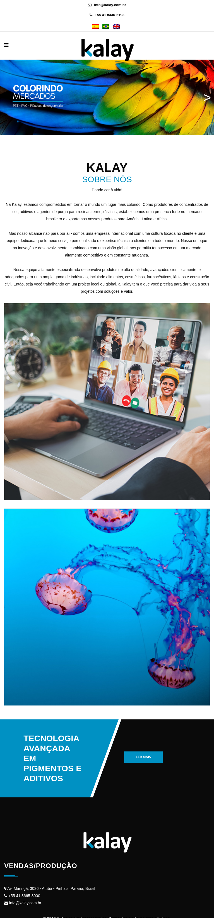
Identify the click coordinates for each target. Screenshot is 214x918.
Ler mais (143, 757)
